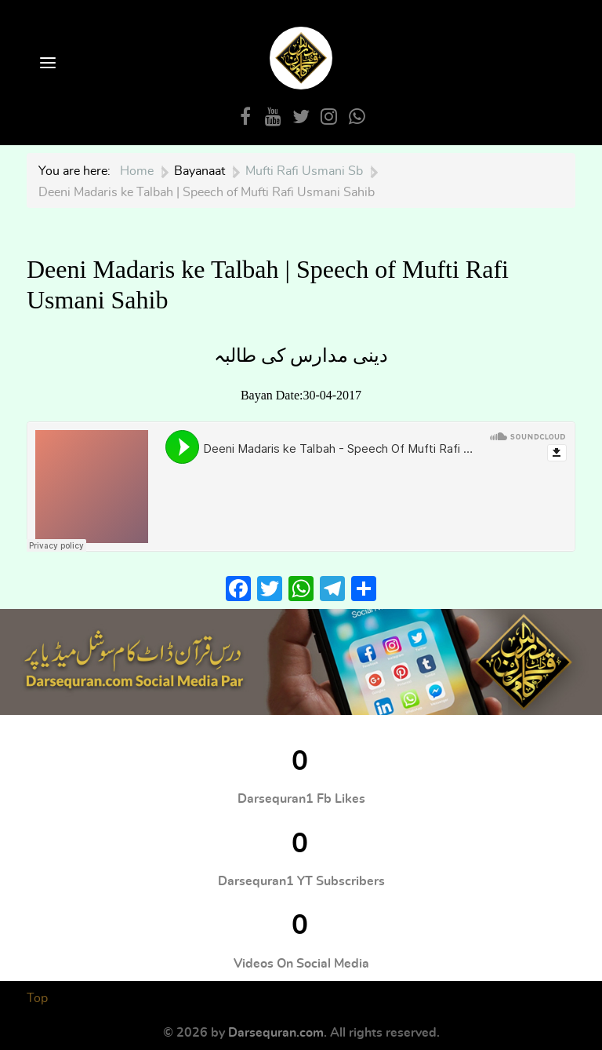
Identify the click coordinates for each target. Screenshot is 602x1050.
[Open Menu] (46, 64)
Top (37, 998)
